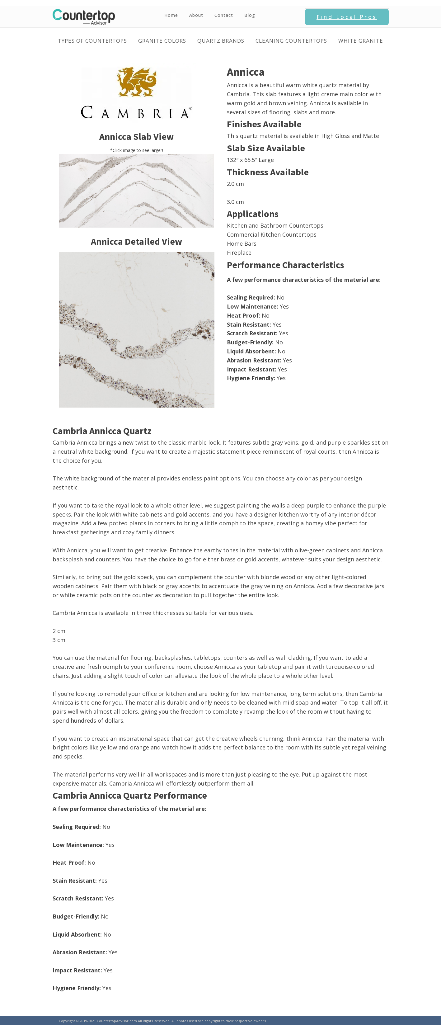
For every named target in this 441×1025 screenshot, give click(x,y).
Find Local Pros (347, 17)
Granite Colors (162, 40)
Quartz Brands (220, 40)
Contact (223, 15)
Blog (249, 15)
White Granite (360, 40)
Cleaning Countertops (291, 40)
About (196, 15)
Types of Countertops (92, 40)
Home (171, 15)
